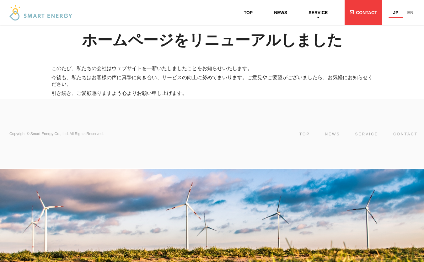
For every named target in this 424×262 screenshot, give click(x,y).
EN (410, 12)
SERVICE (318, 12)
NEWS (280, 12)
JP (395, 12)
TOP (248, 12)
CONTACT (366, 12)
